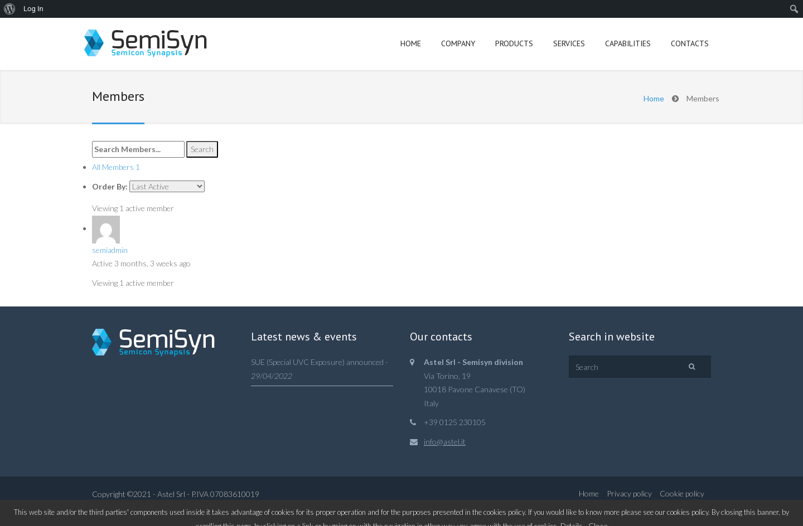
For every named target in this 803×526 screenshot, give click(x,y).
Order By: (110, 186)
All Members (116, 167)
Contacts (690, 43)
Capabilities (628, 43)
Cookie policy (682, 493)
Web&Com (149, 508)
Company (458, 43)
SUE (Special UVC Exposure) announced (317, 362)
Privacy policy (629, 493)
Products (514, 43)
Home (410, 43)
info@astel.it (445, 441)
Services (569, 43)
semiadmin (110, 250)
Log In (33, 8)
